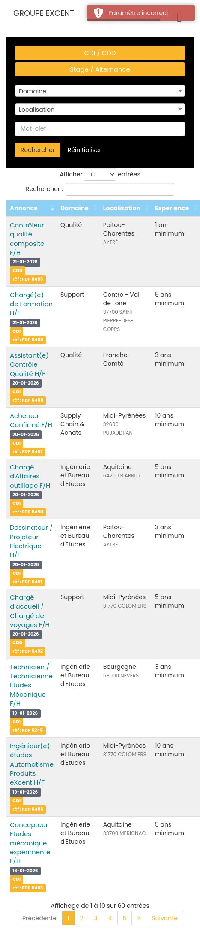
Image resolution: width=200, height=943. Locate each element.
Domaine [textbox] (32, 91)
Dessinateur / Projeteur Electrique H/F (31, 541)
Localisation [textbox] (36, 109)
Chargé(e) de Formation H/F (31, 304)
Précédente (39, 918)
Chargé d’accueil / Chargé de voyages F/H (30, 611)
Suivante (165, 918)
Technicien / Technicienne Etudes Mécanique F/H (31, 685)
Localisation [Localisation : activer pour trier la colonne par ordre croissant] (121, 208)
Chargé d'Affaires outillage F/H (30, 476)
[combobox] (100, 91)
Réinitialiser (84, 150)
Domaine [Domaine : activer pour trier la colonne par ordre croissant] (74, 208)
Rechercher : (100, 189)
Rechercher (38, 150)
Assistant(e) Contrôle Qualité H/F (29, 364)
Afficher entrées (100, 174)
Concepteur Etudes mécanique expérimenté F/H (30, 843)
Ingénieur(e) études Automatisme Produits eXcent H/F (32, 764)
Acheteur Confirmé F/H (31, 420)
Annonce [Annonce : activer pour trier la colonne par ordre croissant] (24, 208)
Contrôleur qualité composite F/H (27, 239)
